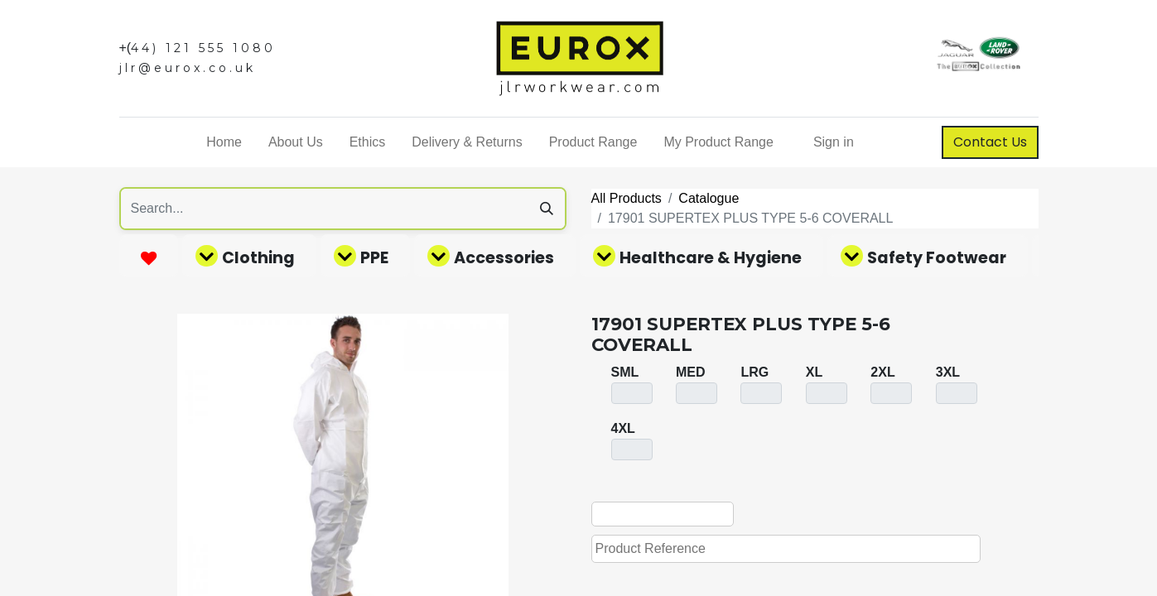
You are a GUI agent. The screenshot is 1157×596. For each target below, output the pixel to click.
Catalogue (708, 198)
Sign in (833, 142)
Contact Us (990, 141)
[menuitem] (224, 142)
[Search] (546, 208)
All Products (626, 198)
